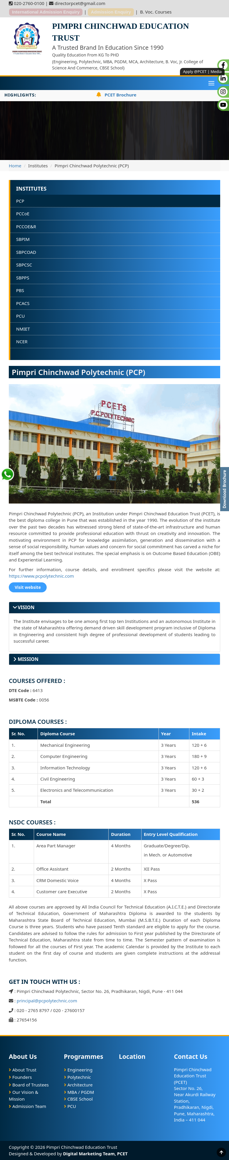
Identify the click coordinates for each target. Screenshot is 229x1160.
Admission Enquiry (111, 11)
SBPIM (23, 239)
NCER (22, 341)
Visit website (28, 587)
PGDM (87, 1092)
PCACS (23, 303)
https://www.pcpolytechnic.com (41, 576)
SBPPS (22, 278)
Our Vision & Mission (23, 1095)
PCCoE (22, 213)
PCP (20, 201)
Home (15, 166)
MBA (72, 1092)
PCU (20, 316)
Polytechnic (77, 1077)
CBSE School (78, 1099)
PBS (20, 290)
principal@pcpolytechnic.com (47, 1001)
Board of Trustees (29, 1085)
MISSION (26, 659)
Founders (20, 1077)
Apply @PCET (194, 71)
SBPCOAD (26, 252)
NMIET (23, 329)
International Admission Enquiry (46, 11)
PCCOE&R (26, 226)
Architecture (78, 1085)
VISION (24, 607)
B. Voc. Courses (155, 12)
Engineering (78, 1070)
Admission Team (27, 1106)
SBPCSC (24, 265)
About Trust (22, 1070)
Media (216, 71)
